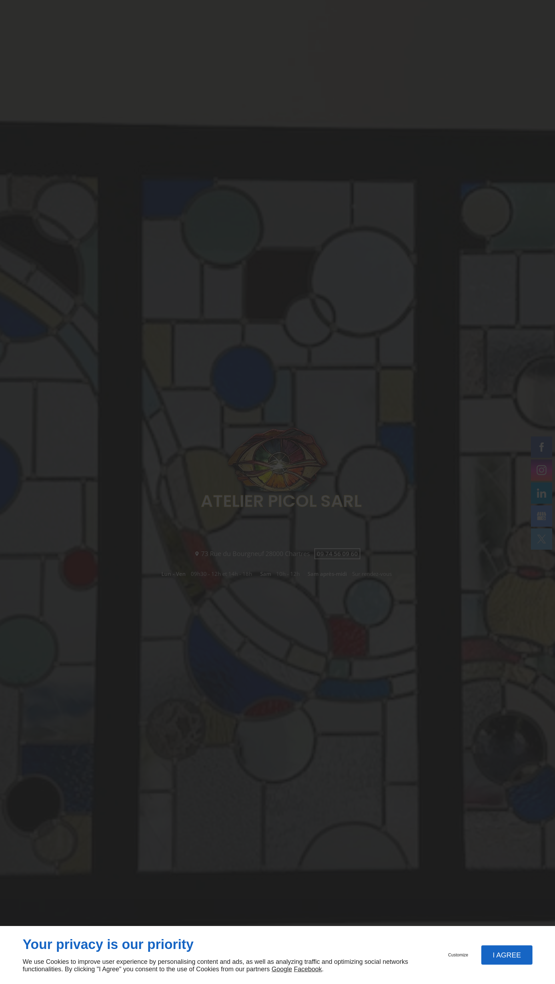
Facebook (308, 969)
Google (281, 969)
